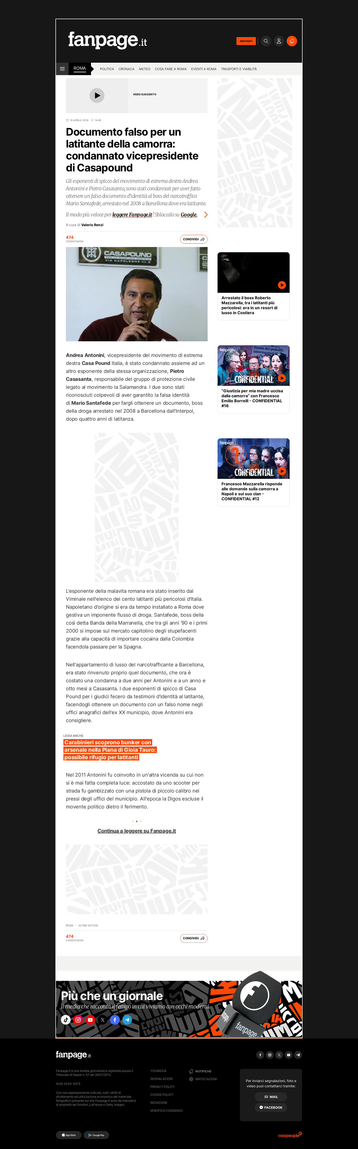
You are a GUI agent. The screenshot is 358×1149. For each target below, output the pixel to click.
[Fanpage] (73, 1055)
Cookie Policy (161, 1095)
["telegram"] (136, 1020)
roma (80, 68)
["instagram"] (80, 1020)
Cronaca (126, 69)
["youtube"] (94, 1020)
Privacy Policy (162, 1087)
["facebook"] (122, 1020)
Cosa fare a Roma (171, 69)
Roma (69, 925)
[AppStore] (69, 1135)
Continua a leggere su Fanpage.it (136, 831)
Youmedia (158, 1071)
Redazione (158, 1102)
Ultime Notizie (88, 925)
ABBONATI (246, 41)
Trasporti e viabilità (239, 69)
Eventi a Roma (204, 69)
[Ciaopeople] (290, 1136)
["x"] (108, 1020)
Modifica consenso (166, 1110)
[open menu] (62, 69)
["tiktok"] (66, 1020)
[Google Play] (96, 1135)
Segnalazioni (161, 1079)
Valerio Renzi (92, 224)
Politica (107, 69)
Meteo (144, 69)
